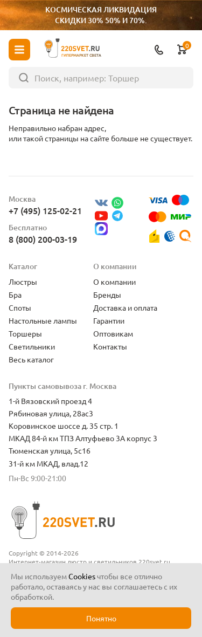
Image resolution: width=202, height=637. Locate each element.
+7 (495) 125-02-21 (45, 210)
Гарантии (108, 320)
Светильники (32, 346)
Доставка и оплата (125, 307)
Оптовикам (113, 333)
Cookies (81, 576)
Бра (15, 294)
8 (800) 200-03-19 (43, 239)
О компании (114, 281)
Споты (20, 307)
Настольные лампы (43, 320)
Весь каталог (31, 359)
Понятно (101, 618)
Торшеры (25, 333)
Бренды (107, 294)
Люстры (23, 281)
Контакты (110, 346)
